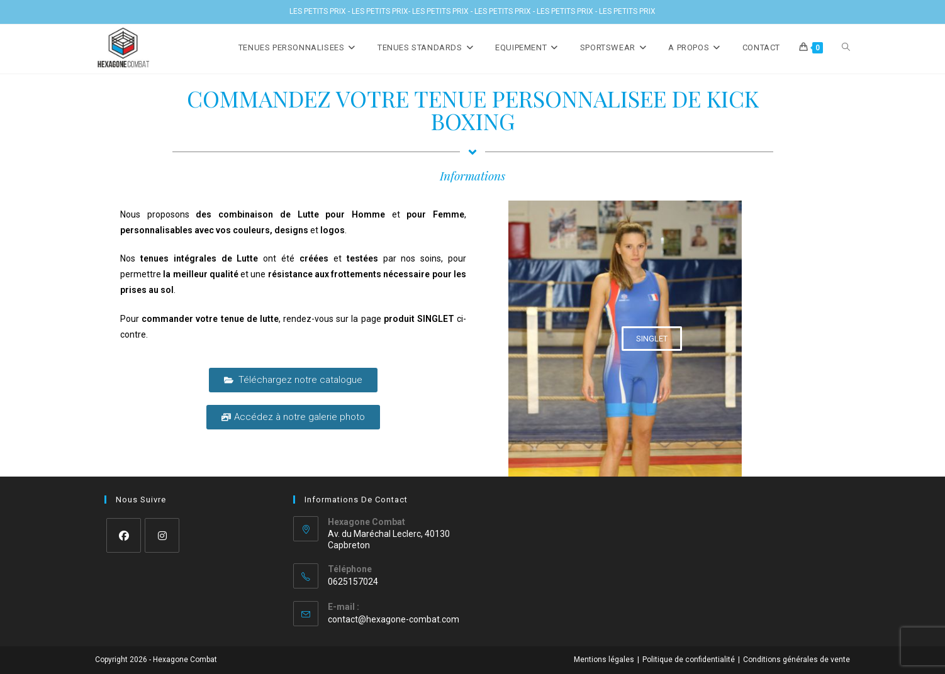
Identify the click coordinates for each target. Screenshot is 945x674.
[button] (652, 338)
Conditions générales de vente (796, 659)
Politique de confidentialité (688, 659)
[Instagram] (162, 535)
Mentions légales (604, 659)
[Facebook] (123, 535)
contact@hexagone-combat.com (393, 619)
